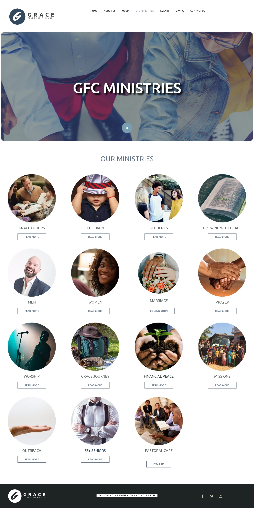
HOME (93, 10)
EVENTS (164, 10)
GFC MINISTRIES (145, 10)
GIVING (180, 10)
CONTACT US (197, 10)
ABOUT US (109, 10)
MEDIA (125, 10)
